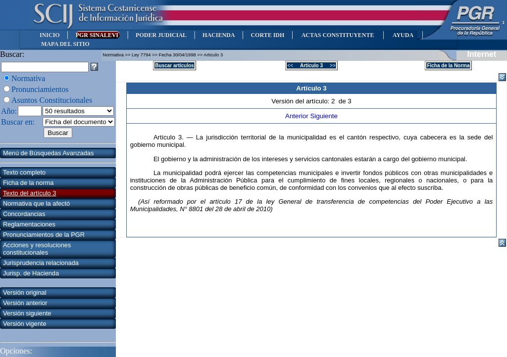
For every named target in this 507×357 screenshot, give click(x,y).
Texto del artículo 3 (29, 193)
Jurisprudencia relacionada (41, 263)
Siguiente (324, 116)
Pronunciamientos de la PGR (44, 234)
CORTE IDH (267, 35)
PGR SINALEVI (98, 35)
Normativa (28, 78)
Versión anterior (25, 303)
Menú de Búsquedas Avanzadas (48, 153)
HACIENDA (219, 35)
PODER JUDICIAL (161, 35)
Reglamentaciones (29, 224)
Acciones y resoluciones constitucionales (37, 248)
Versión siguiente (27, 313)
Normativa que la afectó (36, 203)
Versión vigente (25, 323)
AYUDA (402, 35)
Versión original (25, 292)
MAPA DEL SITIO (65, 44)
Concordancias (24, 214)
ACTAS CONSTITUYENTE (337, 35)
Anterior (297, 116)
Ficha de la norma (28, 182)
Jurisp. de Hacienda (31, 273)
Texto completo (24, 172)
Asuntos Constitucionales (51, 100)
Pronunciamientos (40, 89)
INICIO (50, 35)
